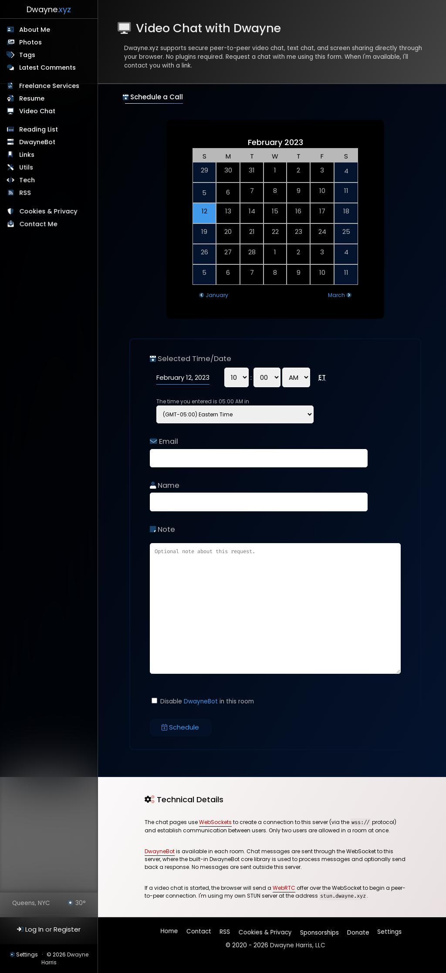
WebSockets (215, 822)
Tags (27, 55)
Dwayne (49, 9)
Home (170, 933)
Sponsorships (318, 930)
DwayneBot (38, 142)
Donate (357, 930)
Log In (34, 929)
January (217, 295)
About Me (34, 29)
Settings (27, 954)
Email (164, 441)
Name (164, 485)
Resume (31, 98)
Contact (199, 933)
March (336, 295)
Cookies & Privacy (49, 213)
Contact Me (39, 225)
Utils (27, 168)
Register (67, 929)
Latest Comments (47, 67)
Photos (30, 42)
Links (27, 155)
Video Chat (37, 111)
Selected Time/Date (190, 359)
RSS (26, 193)
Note (162, 529)
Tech (27, 180)
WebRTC (284, 888)
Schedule (180, 727)
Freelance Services (49, 85)
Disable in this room (203, 701)
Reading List (39, 129)
